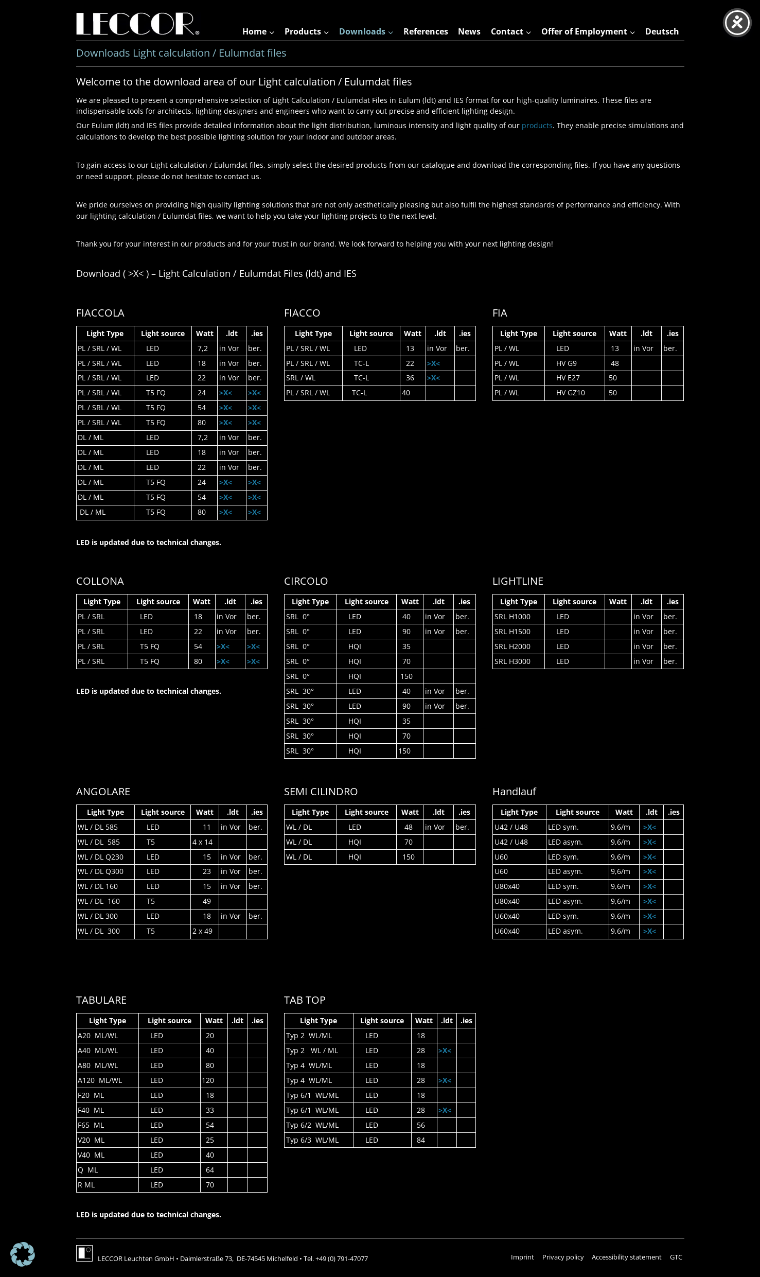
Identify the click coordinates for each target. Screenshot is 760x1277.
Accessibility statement (627, 1257)
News (469, 31)
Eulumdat (260, 273)
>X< (225, 392)
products (537, 125)
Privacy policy (563, 1257)
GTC (676, 1257)
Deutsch (662, 31)
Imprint (522, 1257)
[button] (22, 1254)
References (425, 31)
